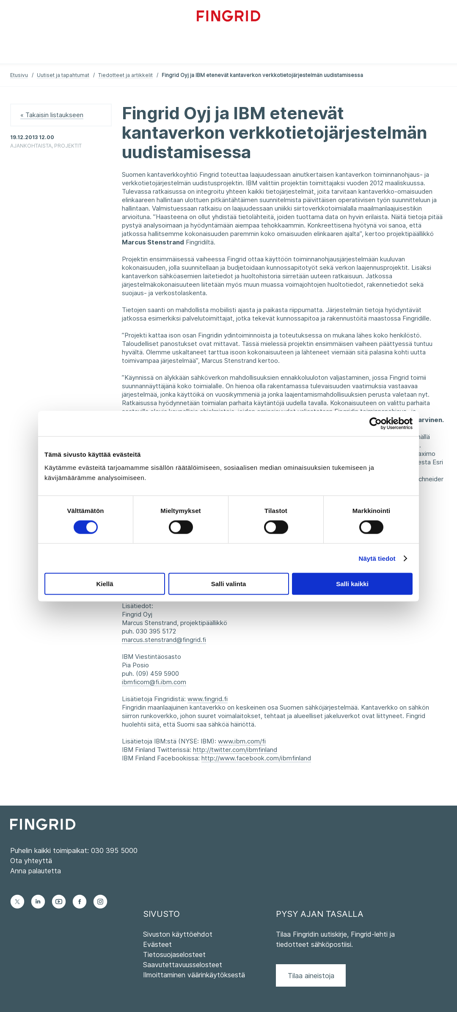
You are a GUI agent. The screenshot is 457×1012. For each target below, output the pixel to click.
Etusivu (19, 75)
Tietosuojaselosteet (174, 954)
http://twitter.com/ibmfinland (235, 750)
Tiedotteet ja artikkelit (125, 75)
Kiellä (104, 583)
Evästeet (157, 944)
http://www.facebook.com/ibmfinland (256, 758)
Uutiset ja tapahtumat (63, 75)
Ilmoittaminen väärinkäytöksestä (194, 975)
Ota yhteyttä (31, 860)
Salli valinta (228, 583)
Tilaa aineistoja (311, 975)
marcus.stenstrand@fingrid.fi (164, 640)
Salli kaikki (352, 583)
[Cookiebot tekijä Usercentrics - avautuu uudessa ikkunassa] (376, 423)
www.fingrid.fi (207, 699)
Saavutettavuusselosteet (182, 964)
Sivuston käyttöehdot (177, 934)
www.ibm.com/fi (242, 741)
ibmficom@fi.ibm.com (154, 682)
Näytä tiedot (377, 558)
